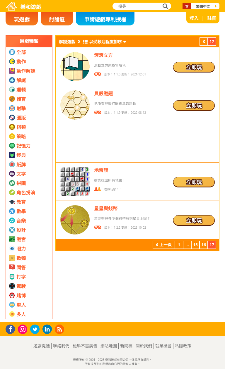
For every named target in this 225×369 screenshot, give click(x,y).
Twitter (36, 329)
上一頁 (204, 42)
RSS (60, 329)
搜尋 (164, 7)
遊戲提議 (41, 346)
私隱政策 (183, 346)
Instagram (23, 328)
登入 (194, 18)
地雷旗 (101, 170)
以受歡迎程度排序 (105, 41)
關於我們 (144, 346)
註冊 (212, 18)
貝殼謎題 (103, 93)
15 (195, 244)
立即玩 (194, 67)
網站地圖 (108, 346)
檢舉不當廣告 (85, 346)
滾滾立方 (103, 55)
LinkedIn (48, 329)
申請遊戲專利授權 (105, 19)
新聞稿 (126, 346)
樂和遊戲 (30, 7)
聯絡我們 (61, 346)
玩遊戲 (22, 19)
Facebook (12, 328)
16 (203, 244)
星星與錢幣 (105, 208)
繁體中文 (203, 6)
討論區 (57, 19)
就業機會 (163, 346)
